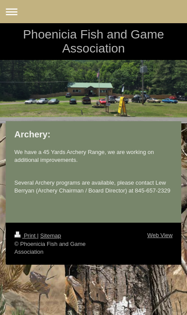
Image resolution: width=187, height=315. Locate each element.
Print (25, 235)
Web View (160, 235)
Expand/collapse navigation (93, 11)
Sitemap (50, 235)
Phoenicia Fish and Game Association (93, 41)
